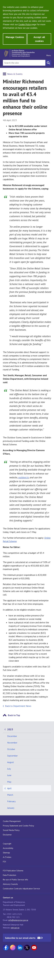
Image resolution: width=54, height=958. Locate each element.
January (10, 807)
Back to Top (14, 715)
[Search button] (48, 63)
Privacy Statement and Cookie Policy (18, 825)
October (11, 749)
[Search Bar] (24, 63)
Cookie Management (12, 821)
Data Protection (9, 875)
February (11, 801)
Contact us (8, 897)
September (12, 755)
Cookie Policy (24, 24)
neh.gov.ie (15, 927)
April (9, 788)
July (9, 768)
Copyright (7, 843)
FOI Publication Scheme (13, 870)
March (10, 794)
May (9, 781)
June (9, 775)
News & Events (14, 73)
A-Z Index (7, 857)
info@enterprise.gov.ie (18, 920)
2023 (10, 729)
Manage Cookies (15, 37)
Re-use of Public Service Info (15, 879)
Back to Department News (18, 705)
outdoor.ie (23, 477)
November (12, 742)
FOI (4, 861)
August (10, 762)
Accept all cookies (39, 39)
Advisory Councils (10, 884)
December (12, 736)
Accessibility (8, 848)
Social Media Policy (11, 830)
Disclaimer (7, 834)
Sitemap (6, 852)
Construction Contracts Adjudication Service (21, 888)
